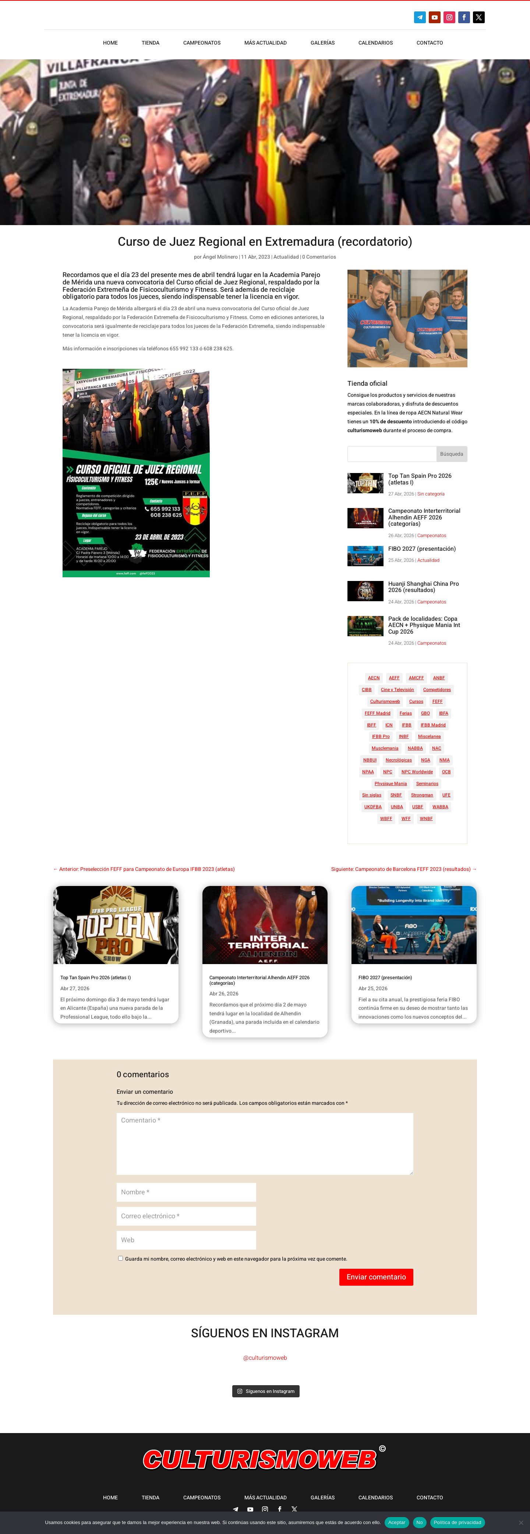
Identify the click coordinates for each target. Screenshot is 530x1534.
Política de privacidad (457, 1522)
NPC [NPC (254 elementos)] (387, 768)
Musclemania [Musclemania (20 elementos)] (385, 744)
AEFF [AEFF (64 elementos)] (394, 674)
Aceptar (397, 1522)
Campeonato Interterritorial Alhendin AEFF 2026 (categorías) (424, 514)
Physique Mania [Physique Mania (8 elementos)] (391, 780)
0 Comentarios (319, 253)
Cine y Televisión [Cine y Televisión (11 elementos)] (397, 686)
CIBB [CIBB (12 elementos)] (367, 686)
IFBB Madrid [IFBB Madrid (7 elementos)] (433, 721)
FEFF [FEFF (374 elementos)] (437, 697)
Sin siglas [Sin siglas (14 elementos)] (371, 791)
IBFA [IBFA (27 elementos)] (443, 709)
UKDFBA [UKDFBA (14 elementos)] (373, 803)
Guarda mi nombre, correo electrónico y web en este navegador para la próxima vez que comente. (236, 1255)
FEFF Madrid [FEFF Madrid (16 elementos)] (378, 709)
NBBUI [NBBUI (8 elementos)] (370, 756)
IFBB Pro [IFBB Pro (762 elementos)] (381, 732)
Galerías (323, 44)
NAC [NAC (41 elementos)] (436, 744)
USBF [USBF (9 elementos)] (417, 803)
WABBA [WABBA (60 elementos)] (440, 803)
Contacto (430, 44)
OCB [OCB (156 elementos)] (446, 768)
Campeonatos (201, 44)
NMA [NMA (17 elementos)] (444, 756)
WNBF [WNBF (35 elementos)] (426, 815)
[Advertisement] (200, 646)
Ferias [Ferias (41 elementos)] (406, 709)
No (420, 1522)
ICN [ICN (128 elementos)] (389, 721)
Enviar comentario (376, 1273)
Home (110, 44)
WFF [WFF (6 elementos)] (406, 815)
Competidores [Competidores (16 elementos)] (437, 686)
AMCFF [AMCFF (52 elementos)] (416, 674)
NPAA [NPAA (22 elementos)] (368, 768)
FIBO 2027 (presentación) (422, 545)
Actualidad (286, 253)
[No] (520, 1522)
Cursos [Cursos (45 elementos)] (416, 697)
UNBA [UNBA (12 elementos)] (397, 803)
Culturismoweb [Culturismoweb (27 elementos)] (385, 697)
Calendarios (375, 44)
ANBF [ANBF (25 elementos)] (439, 674)
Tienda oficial (367, 380)
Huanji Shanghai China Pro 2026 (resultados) (423, 583)
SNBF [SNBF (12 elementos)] (396, 791)
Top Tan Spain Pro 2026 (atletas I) (420, 475)
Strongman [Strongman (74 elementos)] (422, 791)
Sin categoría (431, 490)
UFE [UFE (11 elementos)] (446, 791)
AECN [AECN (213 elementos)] (374, 674)
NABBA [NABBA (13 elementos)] (415, 744)
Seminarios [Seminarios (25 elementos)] (427, 780)
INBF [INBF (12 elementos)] (404, 732)
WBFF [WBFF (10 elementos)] (386, 815)
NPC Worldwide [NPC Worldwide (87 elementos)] (417, 768)
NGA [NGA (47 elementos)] (425, 756)
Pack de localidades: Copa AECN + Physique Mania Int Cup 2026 (424, 622)
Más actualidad (265, 44)
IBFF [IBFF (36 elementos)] (371, 721)
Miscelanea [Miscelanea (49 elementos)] (429, 732)
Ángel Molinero (220, 253)
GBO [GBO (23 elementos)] (425, 709)
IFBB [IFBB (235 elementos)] (406, 721)
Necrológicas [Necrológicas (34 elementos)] (399, 756)
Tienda (150, 44)
